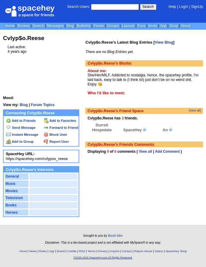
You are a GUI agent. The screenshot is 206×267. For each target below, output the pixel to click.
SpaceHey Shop (176, 251)
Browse (24, 26)
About (185, 26)
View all (145, 151)
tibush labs (115, 235)
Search (148, 7)
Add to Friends (21, 120)
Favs (141, 26)
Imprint (114, 251)
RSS (82, 251)
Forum (98, 26)
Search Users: (78, 7)
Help (172, 7)
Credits (72, 251)
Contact (127, 251)
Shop (173, 26)
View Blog (164, 42)
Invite (152, 26)
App (163, 26)
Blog (70, 26)
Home (10, 26)
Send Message (20, 127)
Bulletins (83, 26)
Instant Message (22, 134)
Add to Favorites (60, 120)
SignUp (197, 7)
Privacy (103, 251)
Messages (55, 26)
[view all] (195, 110)
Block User (55, 134)
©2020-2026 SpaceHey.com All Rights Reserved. (103, 257)
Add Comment (167, 151)
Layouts (128, 26)
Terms (91, 251)
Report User (56, 141)
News (33, 251)
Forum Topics (42, 105)
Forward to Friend (61, 127)
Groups (113, 26)
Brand (61, 251)
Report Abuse (143, 251)
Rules (43, 251)
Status (159, 251)
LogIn (183, 7)
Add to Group (20, 141)
